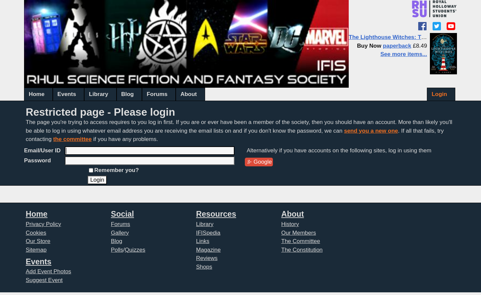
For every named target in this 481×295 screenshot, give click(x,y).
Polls (117, 250)
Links (202, 241)
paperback (397, 46)
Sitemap (36, 250)
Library (98, 94)
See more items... (403, 54)
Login (439, 94)
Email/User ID (42, 150)
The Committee (300, 241)
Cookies (36, 233)
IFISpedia (208, 233)
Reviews (206, 258)
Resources (216, 214)
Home (36, 94)
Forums (157, 94)
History (290, 224)
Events (66, 94)
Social (122, 214)
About (188, 94)
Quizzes (135, 250)
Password (37, 160)
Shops (204, 267)
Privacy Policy (43, 224)
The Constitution (302, 250)
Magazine (208, 250)
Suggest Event (44, 280)
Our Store (38, 241)
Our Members (298, 233)
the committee (72, 139)
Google (263, 162)
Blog (127, 94)
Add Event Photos (48, 271)
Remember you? (116, 170)
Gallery (120, 233)
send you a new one (371, 131)
